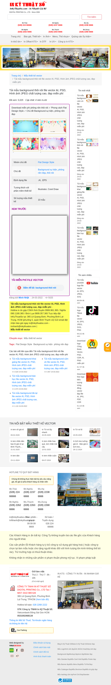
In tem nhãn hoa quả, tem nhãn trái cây (49, 444)
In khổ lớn (16, 41)
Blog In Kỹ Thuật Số (65, 644)
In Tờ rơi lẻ (77, 429)
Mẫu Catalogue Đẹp (65, 669)
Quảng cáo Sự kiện (81, 36)
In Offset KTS (30, 41)
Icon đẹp (81, 654)
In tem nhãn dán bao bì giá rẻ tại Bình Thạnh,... (17, 444)
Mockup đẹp (73, 654)
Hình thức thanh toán (42, 656)
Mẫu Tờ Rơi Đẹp (86, 664)
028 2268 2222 (40, 605)
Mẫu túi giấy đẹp (91, 669)
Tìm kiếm (91, 17)
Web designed (15, 643)
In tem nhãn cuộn (49, 456)
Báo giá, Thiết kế (32, 36)
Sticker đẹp (88, 654)
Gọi (108, 346)
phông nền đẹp (61, 344)
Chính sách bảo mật (41, 647)
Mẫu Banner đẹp (63, 664)
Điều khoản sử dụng (41, 643)
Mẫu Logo (61, 649)
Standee (86, 674)
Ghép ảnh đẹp (91, 649)
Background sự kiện (47, 170)
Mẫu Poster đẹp (90, 659)
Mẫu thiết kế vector (33, 76)
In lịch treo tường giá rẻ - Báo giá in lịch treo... (80, 444)
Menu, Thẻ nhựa (60, 36)
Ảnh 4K (77, 649)
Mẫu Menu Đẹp (75, 664)
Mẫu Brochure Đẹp (78, 669)
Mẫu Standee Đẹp (64, 659)
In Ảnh (46, 36)
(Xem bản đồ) (42, 599)
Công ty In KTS (65, 41)
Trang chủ (16, 36)
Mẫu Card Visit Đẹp (77, 659)
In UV (52, 41)
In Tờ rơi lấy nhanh (47, 430)
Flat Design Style (46, 162)
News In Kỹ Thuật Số (79, 644)
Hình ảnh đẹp (69, 649)
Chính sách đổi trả (41, 652)
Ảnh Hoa (83, 649)
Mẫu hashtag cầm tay (65, 674)
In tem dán (15, 456)
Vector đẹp (91, 644)
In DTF (43, 41)
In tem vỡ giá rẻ (17, 429)
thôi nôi (50, 173)
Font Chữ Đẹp (78, 674)
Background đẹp (63, 654)
